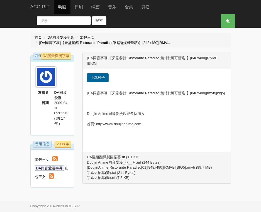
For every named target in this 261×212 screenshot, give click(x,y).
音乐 (112, 6)
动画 (62, 6)
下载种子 (98, 77)
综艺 (95, 6)
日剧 (79, 6)
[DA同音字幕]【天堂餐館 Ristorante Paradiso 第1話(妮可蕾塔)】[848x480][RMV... (104, 43)
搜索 (99, 20)
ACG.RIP (40, 6)
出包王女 (87, 37)
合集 (129, 6)
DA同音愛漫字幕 (60, 37)
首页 (38, 37)
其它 (146, 6)
